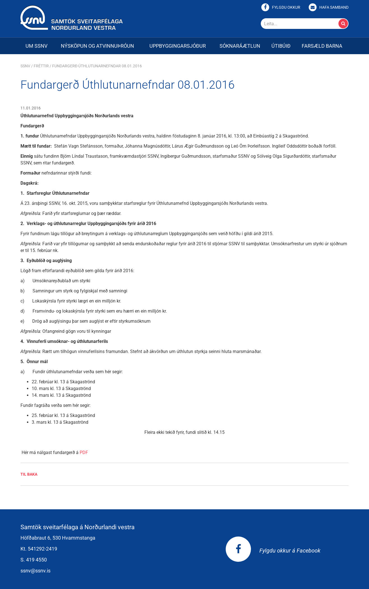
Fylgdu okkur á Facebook (273, 550)
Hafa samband (334, 7)
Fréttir (41, 66)
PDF (84, 452)
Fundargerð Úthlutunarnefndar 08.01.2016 (97, 66)
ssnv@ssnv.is (35, 571)
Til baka (28, 474)
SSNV (25, 66)
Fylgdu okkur (286, 7)
